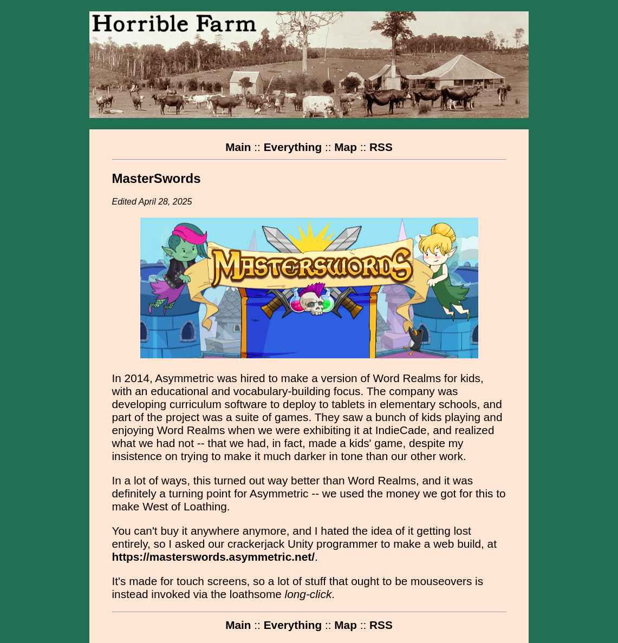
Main (238, 147)
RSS (381, 147)
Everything (293, 147)
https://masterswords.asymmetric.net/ (213, 556)
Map (345, 147)
